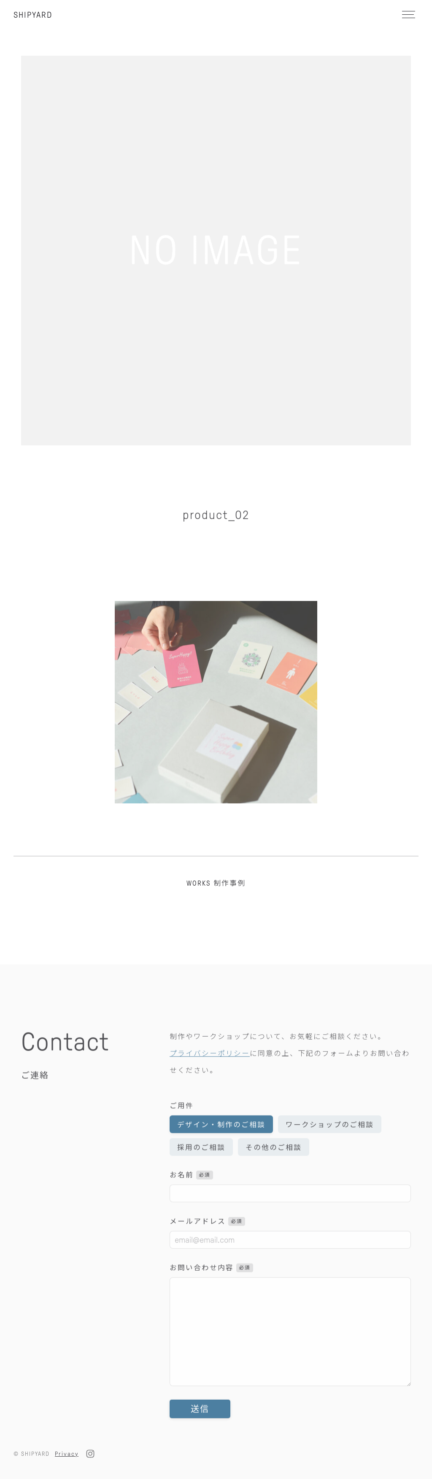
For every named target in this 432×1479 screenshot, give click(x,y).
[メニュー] (407, 14)
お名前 (191, 1189)
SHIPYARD (33, 14)
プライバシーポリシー (210, 1067)
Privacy (66, 1454)
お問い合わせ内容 (211, 1281)
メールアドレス (207, 1235)
